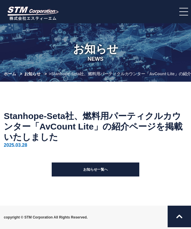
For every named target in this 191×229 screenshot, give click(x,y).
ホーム (10, 73)
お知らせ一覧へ (95, 169)
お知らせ (32, 73)
